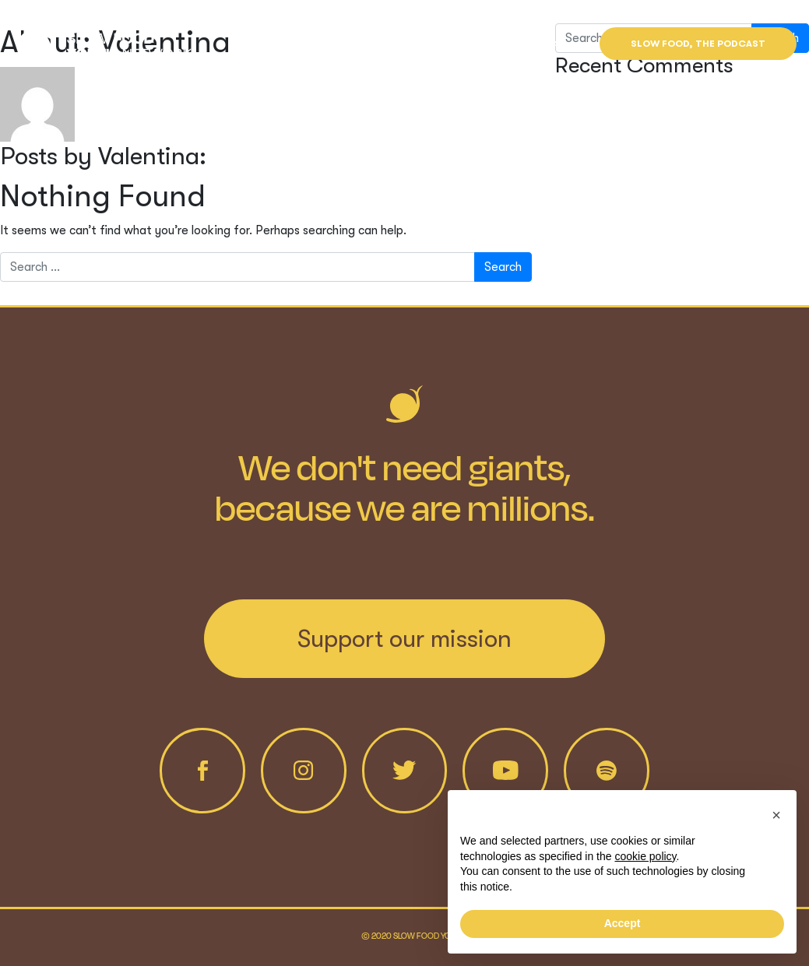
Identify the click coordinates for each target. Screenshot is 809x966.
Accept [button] (622, 923)
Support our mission (404, 638)
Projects (390, 43)
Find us (542, 43)
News (470, 43)
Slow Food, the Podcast (698, 43)
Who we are (294, 43)
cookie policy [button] (645, 856)
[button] (776, 815)
